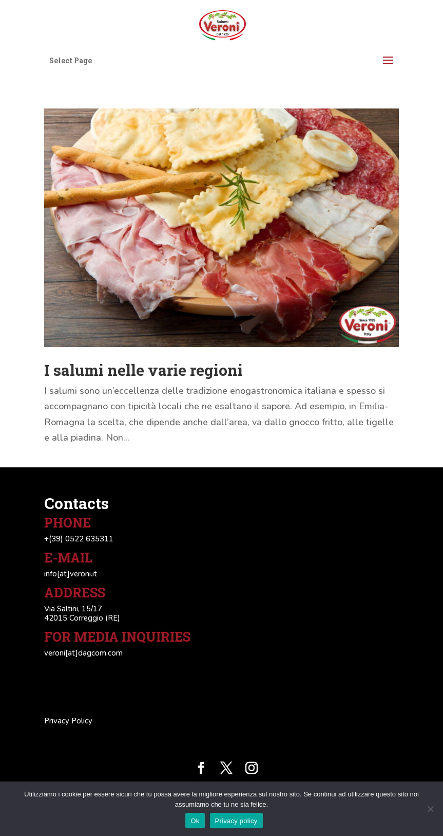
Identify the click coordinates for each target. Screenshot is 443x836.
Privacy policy (236, 821)
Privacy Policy (68, 721)
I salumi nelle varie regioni (143, 370)
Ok (194, 821)
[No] (430, 809)
